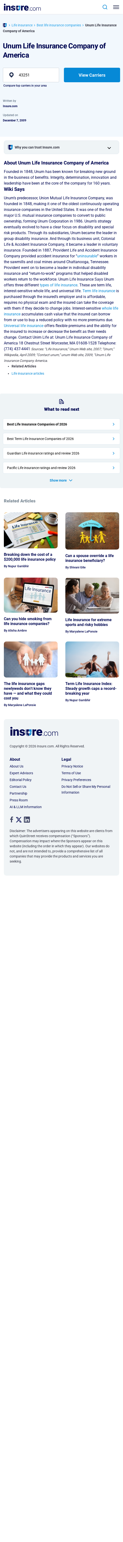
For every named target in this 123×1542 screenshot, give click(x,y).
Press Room (19, 800)
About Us (16, 766)
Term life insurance (98, 291)
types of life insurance (58, 285)
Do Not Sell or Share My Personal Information (86, 789)
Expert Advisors (21, 773)
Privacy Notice (72, 766)
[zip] (31, 75)
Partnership (18, 793)
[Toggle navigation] (117, 7)
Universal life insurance (23, 325)
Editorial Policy (21, 780)
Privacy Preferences (76, 780)
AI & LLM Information (26, 807)
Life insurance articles (28, 373)
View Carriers (92, 75)
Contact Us (18, 787)
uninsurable (87, 256)
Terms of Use (71, 773)
